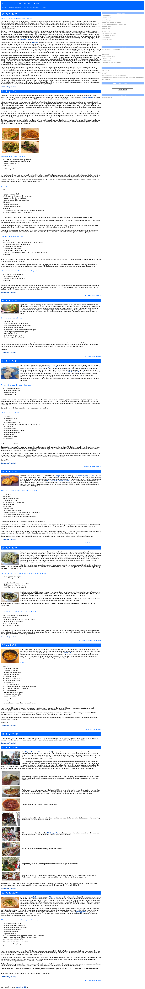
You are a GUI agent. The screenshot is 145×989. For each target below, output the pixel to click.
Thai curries (53, 897)
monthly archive (21, 987)
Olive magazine (106, 79)
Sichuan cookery (106, 15)
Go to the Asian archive (93, 296)
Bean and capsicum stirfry (109, 33)
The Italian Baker (106, 74)
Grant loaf (34, 42)
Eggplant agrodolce (107, 39)
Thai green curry (106, 28)
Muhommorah (105, 54)
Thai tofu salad (106, 32)
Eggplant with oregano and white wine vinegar (114, 24)
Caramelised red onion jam (109, 53)
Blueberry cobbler (106, 20)
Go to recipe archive (107, 43)
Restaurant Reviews (31, 7)
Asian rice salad (106, 37)
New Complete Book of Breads (58, 481)
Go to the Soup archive (93, 729)
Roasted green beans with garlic (110, 19)
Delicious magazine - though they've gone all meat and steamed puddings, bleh (123, 77)
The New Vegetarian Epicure (78, 372)
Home (4, 7)
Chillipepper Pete (53, 833)
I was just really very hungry (84, 476)
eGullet (34, 897)
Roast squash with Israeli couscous (111, 30)
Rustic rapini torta (106, 58)
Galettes (104, 64)
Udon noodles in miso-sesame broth (111, 62)
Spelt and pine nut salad (108, 35)
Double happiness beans (108, 56)
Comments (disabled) (8, 87)
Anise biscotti (105, 51)
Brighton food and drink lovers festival (38, 752)
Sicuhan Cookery (87, 97)
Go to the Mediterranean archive (90, 640)
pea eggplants (81, 912)
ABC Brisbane (69, 653)
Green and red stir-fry (107, 17)
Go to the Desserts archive (92, 467)
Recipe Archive (15, 7)
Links (44, 7)
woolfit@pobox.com (107, 97)
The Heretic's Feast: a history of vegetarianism (114, 75)
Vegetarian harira (106, 26)
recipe (58, 476)
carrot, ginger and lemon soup (54, 367)
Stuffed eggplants (106, 60)
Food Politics (105, 70)
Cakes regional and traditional (110, 72)
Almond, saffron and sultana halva (111, 49)
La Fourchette (26, 39)
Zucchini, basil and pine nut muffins (111, 22)
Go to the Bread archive (93, 543)
